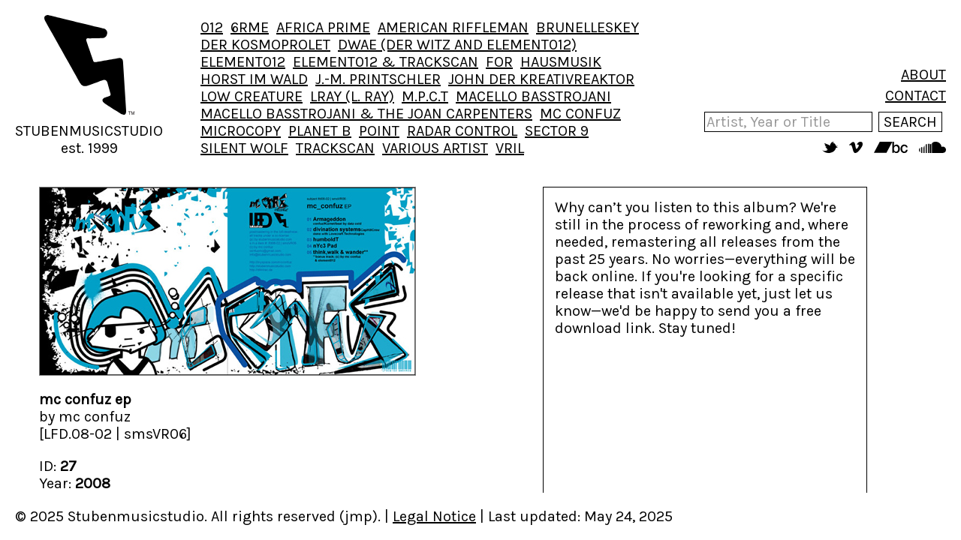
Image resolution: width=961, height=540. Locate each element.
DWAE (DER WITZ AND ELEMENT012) (457, 44)
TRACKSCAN (335, 148)
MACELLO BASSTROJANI (533, 96)
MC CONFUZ (580, 113)
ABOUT (923, 74)
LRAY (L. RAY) (352, 96)
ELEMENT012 (242, 61)
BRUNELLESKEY (587, 27)
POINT (379, 131)
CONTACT (915, 95)
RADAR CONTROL (462, 131)
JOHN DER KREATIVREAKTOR (541, 79)
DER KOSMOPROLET (265, 44)
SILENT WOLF (244, 148)
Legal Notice (434, 516)
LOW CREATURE (251, 96)
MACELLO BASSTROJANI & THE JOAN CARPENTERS (366, 113)
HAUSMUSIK (560, 61)
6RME (249, 27)
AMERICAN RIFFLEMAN (453, 27)
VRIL (510, 148)
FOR (499, 61)
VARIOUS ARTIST (435, 148)
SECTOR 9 (557, 131)
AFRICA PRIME (323, 27)
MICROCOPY (240, 131)
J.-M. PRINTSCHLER (378, 79)
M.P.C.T (425, 96)
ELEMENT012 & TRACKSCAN (385, 61)
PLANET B (319, 131)
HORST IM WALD (254, 79)
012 (211, 27)
